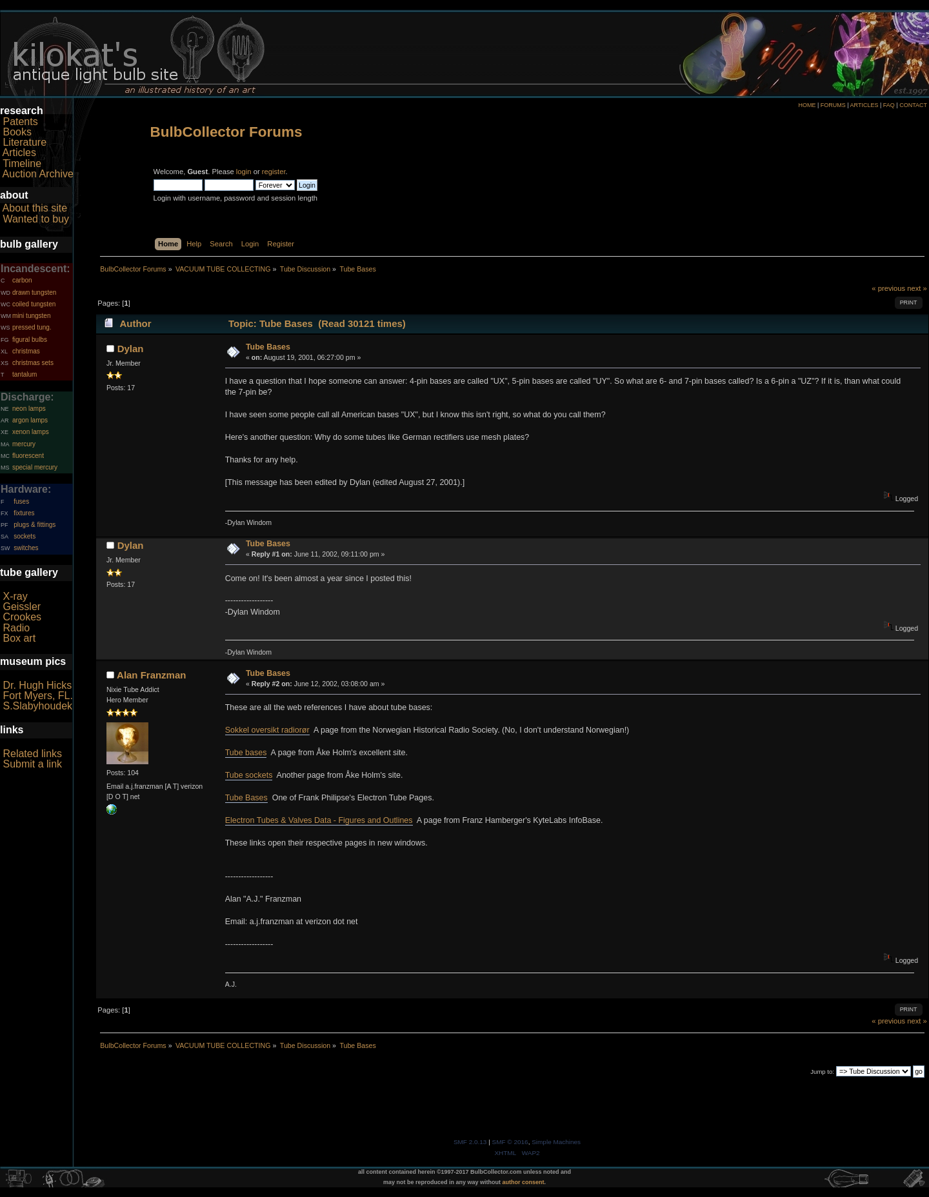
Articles (19, 152)
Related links (32, 753)
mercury (23, 444)
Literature (24, 142)
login (244, 171)
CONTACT (913, 105)
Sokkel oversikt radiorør (267, 730)
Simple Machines (556, 1141)
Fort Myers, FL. (37, 695)
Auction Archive (38, 173)
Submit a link (32, 763)
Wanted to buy (36, 218)
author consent (523, 1182)
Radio (16, 627)
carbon (22, 280)
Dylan (130, 348)
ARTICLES (864, 105)
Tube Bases (268, 346)
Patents (20, 121)
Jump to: (822, 1071)
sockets (24, 536)
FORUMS (833, 105)
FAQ (889, 105)
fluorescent (28, 455)
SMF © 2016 (510, 1141)
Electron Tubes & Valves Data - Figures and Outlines (319, 820)
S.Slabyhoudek (37, 705)
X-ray (15, 596)
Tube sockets (249, 775)
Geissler (22, 606)
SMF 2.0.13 (470, 1141)
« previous (888, 288)
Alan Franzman (151, 674)
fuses (21, 501)
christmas (26, 351)
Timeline (22, 163)
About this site (35, 208)
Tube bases (246, 752)
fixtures (24, 513)
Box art (19, 638)
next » (917, 288)
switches (26, 547)
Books (17, 131)
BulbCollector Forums (226, 132)
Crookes (22, 616)
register (274, 171)
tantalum (24, 374)
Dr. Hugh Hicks (37, 685)
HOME (806, 105)
